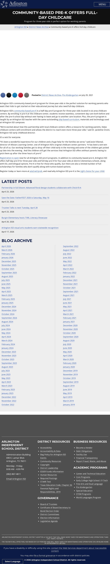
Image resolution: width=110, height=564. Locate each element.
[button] (102, 4)
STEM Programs (83, 494)
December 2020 (70, 325)
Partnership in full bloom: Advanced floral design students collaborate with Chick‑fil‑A (41, 187)
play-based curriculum (69, 119)
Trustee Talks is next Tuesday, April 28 (19, 207)
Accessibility (46, 447)
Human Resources (48, 475)
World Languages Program (88, 497)
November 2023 (9, 355)
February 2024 (8, 344)
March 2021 (68, 314)
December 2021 (70, 280)
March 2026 (7, 250)
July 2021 (67, 299)
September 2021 (70, 291)
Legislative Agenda (49, 521)
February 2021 (69, 318)
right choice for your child (92, 171)
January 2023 (7, 393)
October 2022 (8, 404)
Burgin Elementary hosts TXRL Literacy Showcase (24, 217)
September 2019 (70, 382)
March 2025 (7, 295)
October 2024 (8, 314)
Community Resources (50, 461)
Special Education (84, 490)
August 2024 (7, 321)
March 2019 (68, 401)
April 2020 (67, 355)
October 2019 (69, 378)
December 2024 (9, 306)
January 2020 (69, 367)
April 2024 (6, 336)
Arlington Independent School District (49, 560)
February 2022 (69, 272)
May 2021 (67, 306)
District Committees (49, 514)
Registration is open (9, 158)
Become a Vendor (84, 447)
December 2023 (9, 352)
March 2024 (7, 340)
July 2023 (6, 370)
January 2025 (7, 302)
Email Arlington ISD (16, 478)
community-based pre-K (25, 110)
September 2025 (9, 272)
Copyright (45, 464)
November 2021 (70, 284)
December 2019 (70, 370)
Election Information (49, 517)
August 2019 (68, 385)
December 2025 (9, 261)
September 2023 (9, 363)
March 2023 (7, 385)
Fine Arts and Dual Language (89, 484)
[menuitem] (90, 428)
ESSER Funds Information (52, 471)
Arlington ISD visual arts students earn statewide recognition (30, 227)
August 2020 (68, 340)
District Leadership (49, 468)
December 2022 (9, 397)
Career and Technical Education (90, 473)
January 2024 (7, 348)
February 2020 (69, 363)
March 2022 (68, 269)
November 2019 (70, 374)
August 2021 (68, 295)
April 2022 (67, 265)
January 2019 (69, 404)
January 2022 (69, 276)
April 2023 (6, 382)
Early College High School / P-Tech (92, 480)
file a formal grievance (44, 555)
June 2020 (67, 348)
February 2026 (8, 253)
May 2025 (6, 287)
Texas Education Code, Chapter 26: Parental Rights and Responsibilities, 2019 (56, 488)
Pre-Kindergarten (70, 95)
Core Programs (83, 477)
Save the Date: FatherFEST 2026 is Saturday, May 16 (25, 197)
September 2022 (70, 246)
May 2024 (6, 333)
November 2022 (9, 401)
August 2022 (68, 250)
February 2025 (8, 299)
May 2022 (67, 261)
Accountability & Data (50, 451)
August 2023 (7, 367)
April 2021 (67, 310)
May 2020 (67, 352)
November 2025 (9, 265)
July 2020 (67, 344)
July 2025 (6, 280)
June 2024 (6, 329)
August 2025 (7, 276)
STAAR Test (45, 481)
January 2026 (7, 257)
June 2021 (67, 302)
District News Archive (51, 95)
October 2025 (8, 269)
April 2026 (6, 246)
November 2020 (70, 329)
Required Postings (48, 478)
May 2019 (67, 393)
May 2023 (6, 378)
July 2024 (6, 325)
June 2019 (67, 389)
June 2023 (6, 374)
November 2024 (9, 310)
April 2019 (67, 397)
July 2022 (67, 253)
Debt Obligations (84, 451)
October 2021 (69, 287)
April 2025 (6, 291)
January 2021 (69, 321)
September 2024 (9, 318)
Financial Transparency (87, 458)
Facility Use (81, 454)
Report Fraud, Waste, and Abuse (91, 461)
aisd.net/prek (36, 171)
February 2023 (8, 389)
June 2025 (6, 284)
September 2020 (70, 336)
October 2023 (8, 359)
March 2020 (68, 359)
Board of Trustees (48, 504)
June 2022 (67, 257)
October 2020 (69, 333)
